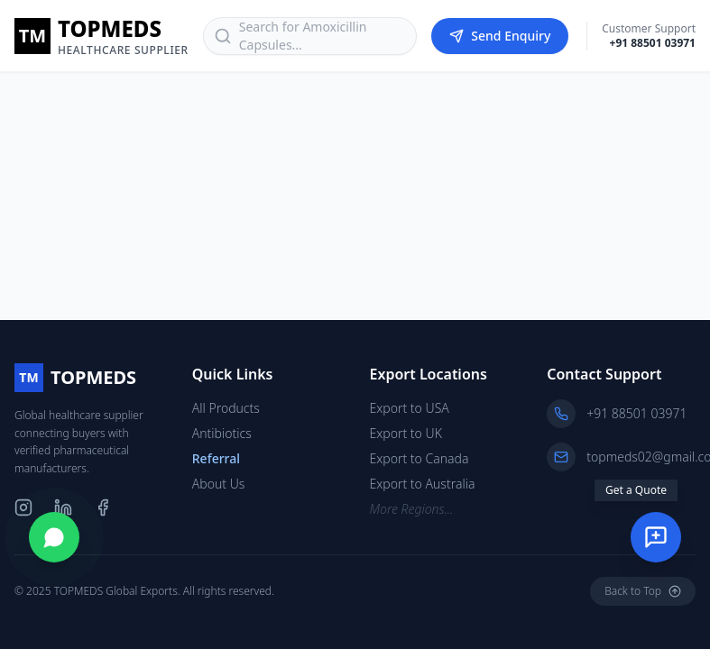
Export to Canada (419, 458)
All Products (226, 407)
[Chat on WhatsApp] (54, 537)
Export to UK (406, 433)
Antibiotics (222, 433)
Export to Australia (422, 483)
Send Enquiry (499, 35)
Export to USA (409, 407)
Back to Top (642, 591)
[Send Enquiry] (656, 537)
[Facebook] (103, 507)
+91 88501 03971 (653, 43)
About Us (218, 483)
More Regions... (412, 508)
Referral (216, 458)
